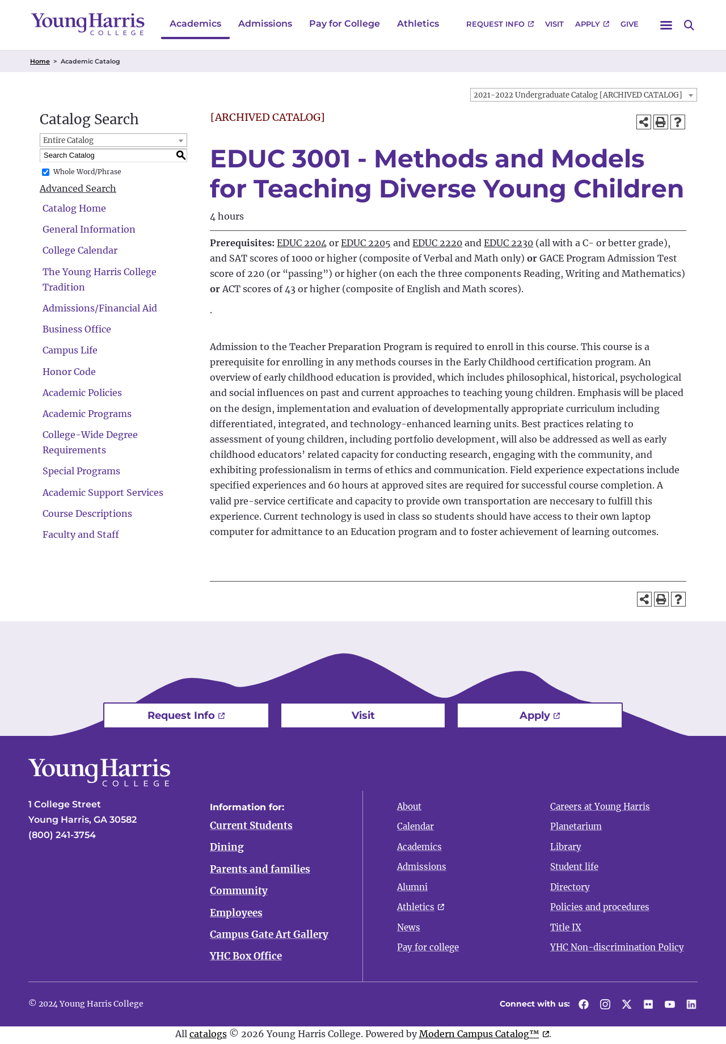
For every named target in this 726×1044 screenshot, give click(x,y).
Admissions (265, 23)
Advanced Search (78, 188)
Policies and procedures (599, 907)
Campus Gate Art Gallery (269, 936)
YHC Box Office (246, 958)
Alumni (412, 887)
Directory (570, 887)
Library (565, 846)
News (408, 927)
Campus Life (70, 350)
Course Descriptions (87, 513)
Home (40, 61)
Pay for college (428, 947)
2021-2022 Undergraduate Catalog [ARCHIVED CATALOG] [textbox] (578, 95)
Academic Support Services (103, 492)
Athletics (418, 23)
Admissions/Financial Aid (100, 308)
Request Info (495, 23)
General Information (89, 229)
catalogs (208, 1035)
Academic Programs (87, 413)
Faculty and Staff (81, 534)
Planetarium (576, 826)
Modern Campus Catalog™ (479, 1035)
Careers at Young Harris (600, 806)
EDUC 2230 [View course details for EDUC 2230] (508, 243)
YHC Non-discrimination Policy (617, 947)
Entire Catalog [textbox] (68, 140)
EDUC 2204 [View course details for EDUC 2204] (302, 243)
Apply (587, 23)
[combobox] (583, 95)
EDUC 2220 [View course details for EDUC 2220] (437, 243)
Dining (227, 847)
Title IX (565, 927)
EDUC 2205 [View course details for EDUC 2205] (366, 243)
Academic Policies (82, 392)
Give (630, 23)
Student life (574, 866)
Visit (554, 23)
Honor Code (69, 371)
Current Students (251, 825)
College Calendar (80, 250)
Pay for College (344, 23)
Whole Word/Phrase (87, 171)
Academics (195, 23)
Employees (236, 914)
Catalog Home (74, 208)
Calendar (415, 826)
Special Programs (81, 471)
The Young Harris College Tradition (100, 279)
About (409, 806)
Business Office (77, 329)
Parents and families (260, 870)
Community (239, 892)
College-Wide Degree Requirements (90, 442)
